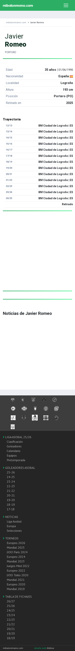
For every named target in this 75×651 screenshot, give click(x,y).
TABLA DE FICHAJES (17, 596)
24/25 (11, 610)
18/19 (11, 638)
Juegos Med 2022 (18, 566)
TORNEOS (10, 538)
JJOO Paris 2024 (17, 552)
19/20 (11, 633)
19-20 (11, 500)
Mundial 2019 (16, 589)
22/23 (11, 619)
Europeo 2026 (16, 543)
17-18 (11, 509)
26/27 (11, 601)
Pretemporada (16, 460)
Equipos (12, 455)
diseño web (40, 648)
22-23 (11, 486)
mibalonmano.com (16, 22)
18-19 (11, 504)
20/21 (11, 629)
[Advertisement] (36, 255)
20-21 (11, 495)
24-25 (11, 477)
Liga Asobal (14, 521)
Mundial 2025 (16, 547)
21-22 (11, 491)
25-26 (11, 472)
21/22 (11, 624)
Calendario (13, 451)
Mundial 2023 (16, 561)
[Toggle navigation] (66, 5)
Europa (11, 526)
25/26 (11, 606)
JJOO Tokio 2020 (17, 575)
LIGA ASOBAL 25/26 (17, 437)
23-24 (11, 481)
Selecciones (14, 530)
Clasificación (15, 442)
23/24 (11, 615)
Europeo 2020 (16, 584)
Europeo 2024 (16, 557)
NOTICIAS (10, 517)
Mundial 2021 (16, 580)
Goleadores (14, 446)
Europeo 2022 (16, 570)
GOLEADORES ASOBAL (19, 468)
